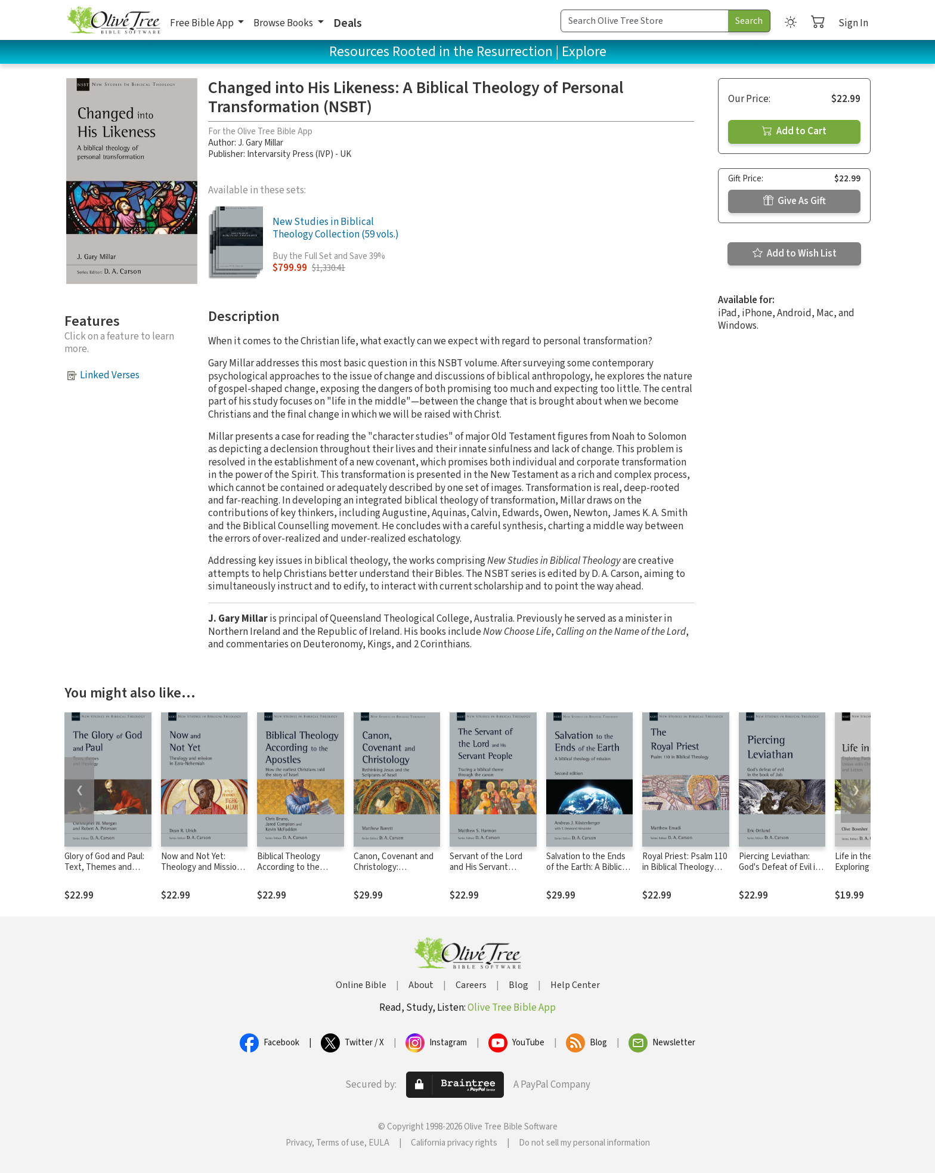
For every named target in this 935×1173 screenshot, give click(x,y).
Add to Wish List (795, 253)
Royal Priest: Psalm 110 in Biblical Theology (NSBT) (684, 867)
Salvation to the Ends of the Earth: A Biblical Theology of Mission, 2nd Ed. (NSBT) (587, 873)
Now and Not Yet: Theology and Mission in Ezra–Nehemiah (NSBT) (201, 873)
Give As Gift (794, 201)
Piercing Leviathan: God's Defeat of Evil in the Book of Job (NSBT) (779, 873)
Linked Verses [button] (110, 375)
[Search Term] (645, 21)
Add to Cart (794, 131)
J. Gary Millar (260, 143)
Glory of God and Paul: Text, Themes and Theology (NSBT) (104, 867)
